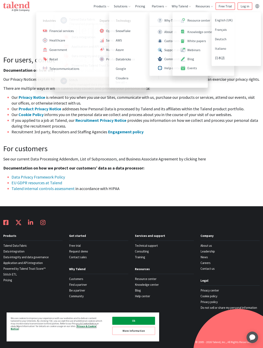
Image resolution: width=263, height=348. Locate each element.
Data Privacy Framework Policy (38, 177)
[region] (83, 326)
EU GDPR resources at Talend (37, 182)
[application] (252, 337)
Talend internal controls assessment (43, 188)
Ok (133, 321)
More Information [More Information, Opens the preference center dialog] (134, 331)
